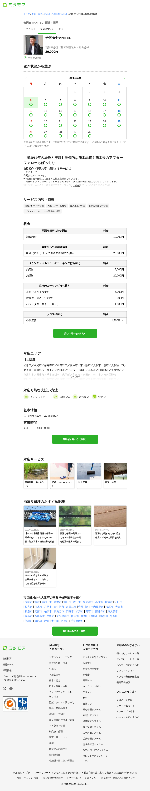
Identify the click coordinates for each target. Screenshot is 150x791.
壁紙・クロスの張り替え (61, 702)
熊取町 (29, 620)
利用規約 (17, 772)
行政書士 (87, 663)
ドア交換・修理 (57, 725)
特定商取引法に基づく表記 (97, 772)
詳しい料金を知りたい (75, 333)
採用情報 (7, 670)
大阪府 (47, 14)
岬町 (46, 620)
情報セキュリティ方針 (28, 778)
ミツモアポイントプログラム (81, 778)
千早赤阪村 (77, 620)
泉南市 (29, 616)
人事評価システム (92, 732)
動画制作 (87, 680)
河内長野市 (97, 606)
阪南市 (75, 616)
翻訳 (85, 698)
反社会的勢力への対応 (125, 772)
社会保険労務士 (91, 669)
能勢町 (104, 616)
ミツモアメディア (125, 670)
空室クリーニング (58, 737)
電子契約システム (92, 727)
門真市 (70, 611)
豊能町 (94, 616)
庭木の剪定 (54, 680)
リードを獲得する (125, 705)
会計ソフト (88, 703)
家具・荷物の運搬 (58, 708)
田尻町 (38, 620)
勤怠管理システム (92, 709)
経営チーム (8, 664)
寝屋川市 (83, 606)
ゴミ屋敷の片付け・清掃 (61, 720)
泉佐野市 (59, 606)
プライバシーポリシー (36, 772)
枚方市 (29, 606)
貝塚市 (109, 602)
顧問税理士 (54, 754)
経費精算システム (92, 721)
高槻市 (99, 602)
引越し (52, 669)
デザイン (87, 692)
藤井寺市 (100, 611)
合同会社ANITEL (59, 14)
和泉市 (29, 611)
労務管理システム (92, 738)
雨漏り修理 (36, 14)
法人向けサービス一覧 (127, 659)
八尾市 (48, 606)
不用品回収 (54, 674)
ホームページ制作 (92, 686)
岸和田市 (47, 602)
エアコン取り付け (58, 663)
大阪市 (29, 602)
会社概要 (7, 658)
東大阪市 (112, 611)
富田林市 (71, 606)
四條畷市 (39, 616)
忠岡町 (114, 616)
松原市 (109, 606)
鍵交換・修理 (56, 731)
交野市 (50, 616)
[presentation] (31, 29)
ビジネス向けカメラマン (95, 657)
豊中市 (58, 602)
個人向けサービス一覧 (127, 653)
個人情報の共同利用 (53, 778)
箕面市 (38, 611)
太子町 (55, 620)
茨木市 (38, 606)
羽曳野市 (59, 611)
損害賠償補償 (123, 682)
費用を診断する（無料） (75, 439)
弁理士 (86, 674)
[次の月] (124, 78)
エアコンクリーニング (60, 657)
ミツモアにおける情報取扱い (66, 772)
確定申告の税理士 (58, 749)
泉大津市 (88, 602)
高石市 (89, 611)
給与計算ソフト (91, 715)
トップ (27, 14)
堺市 (37, 602)
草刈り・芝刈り (57, 714)
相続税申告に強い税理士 (61, 760)
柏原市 (48, 611)
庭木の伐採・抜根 (58, 686)
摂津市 (79, 611)
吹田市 (77, 602)
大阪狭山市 (62, 616)
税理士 (52, 743)
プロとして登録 (124, 700)
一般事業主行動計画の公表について (117, 778)
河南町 (65, 620)
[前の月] (26, 78)
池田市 (67, 602)
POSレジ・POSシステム (95, 750)
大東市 (119, 606)
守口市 (118, 602)
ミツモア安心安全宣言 (127, 676)
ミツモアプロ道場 (125, 711)
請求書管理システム (93, 744)
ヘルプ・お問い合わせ (127, 665)
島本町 (85, 616)
